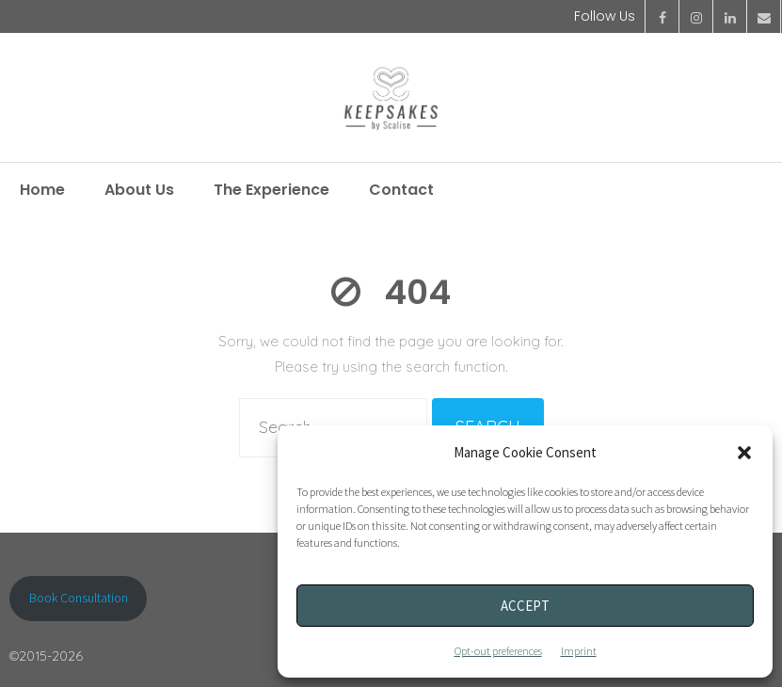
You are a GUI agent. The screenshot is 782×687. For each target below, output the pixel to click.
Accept (525, 606)
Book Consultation (78, 597)
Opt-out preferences (498, 651)
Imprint (579, 651)
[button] (744, 452)
